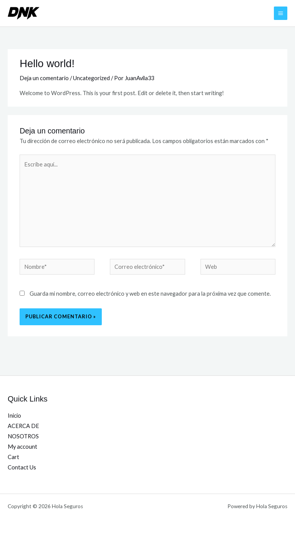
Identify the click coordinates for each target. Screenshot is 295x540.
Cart (13, 457)
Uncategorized (91, 78)
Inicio (14, 415)
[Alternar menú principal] (280, 13)
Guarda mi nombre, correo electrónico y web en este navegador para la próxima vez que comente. (150, 293)
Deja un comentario (44, 78)
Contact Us (22, 467)
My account (22, 446)
